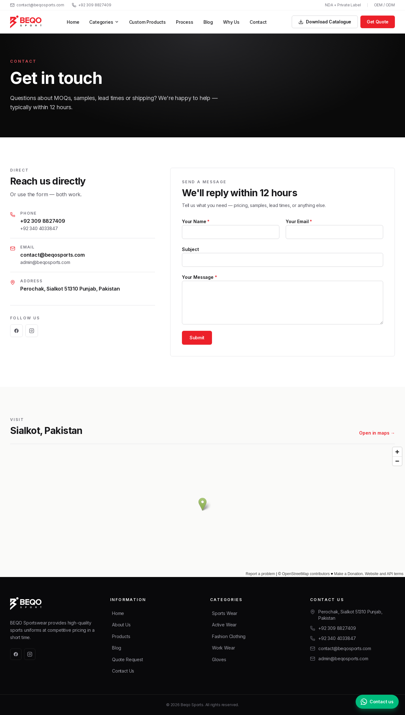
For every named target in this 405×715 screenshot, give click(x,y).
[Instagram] (31, 330)
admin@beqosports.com (45, 262)
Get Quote (378, 21)
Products (121, 636)
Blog (208, 22)
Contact (258, 22)
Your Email (299, 221)
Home (73, 22)
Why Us (231, 22)
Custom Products (147, 22)
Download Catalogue (324, 21)
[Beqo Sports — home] (25, 22)
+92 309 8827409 (91, 5)
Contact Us (123, 671)
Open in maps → (377, 433)
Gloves (219, 659)
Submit (197, 337)
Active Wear (224, 624)
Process (184, 22)
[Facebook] (16, 330)
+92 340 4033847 (39, 228)
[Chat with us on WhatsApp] (377, 702)
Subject (190, 249)
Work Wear (223, 647)
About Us (121, 624)
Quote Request (127, 659)
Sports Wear (224, 613)
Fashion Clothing (229, 636)
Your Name (195, 221)
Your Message (199, 277)
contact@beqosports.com (37, 5)
